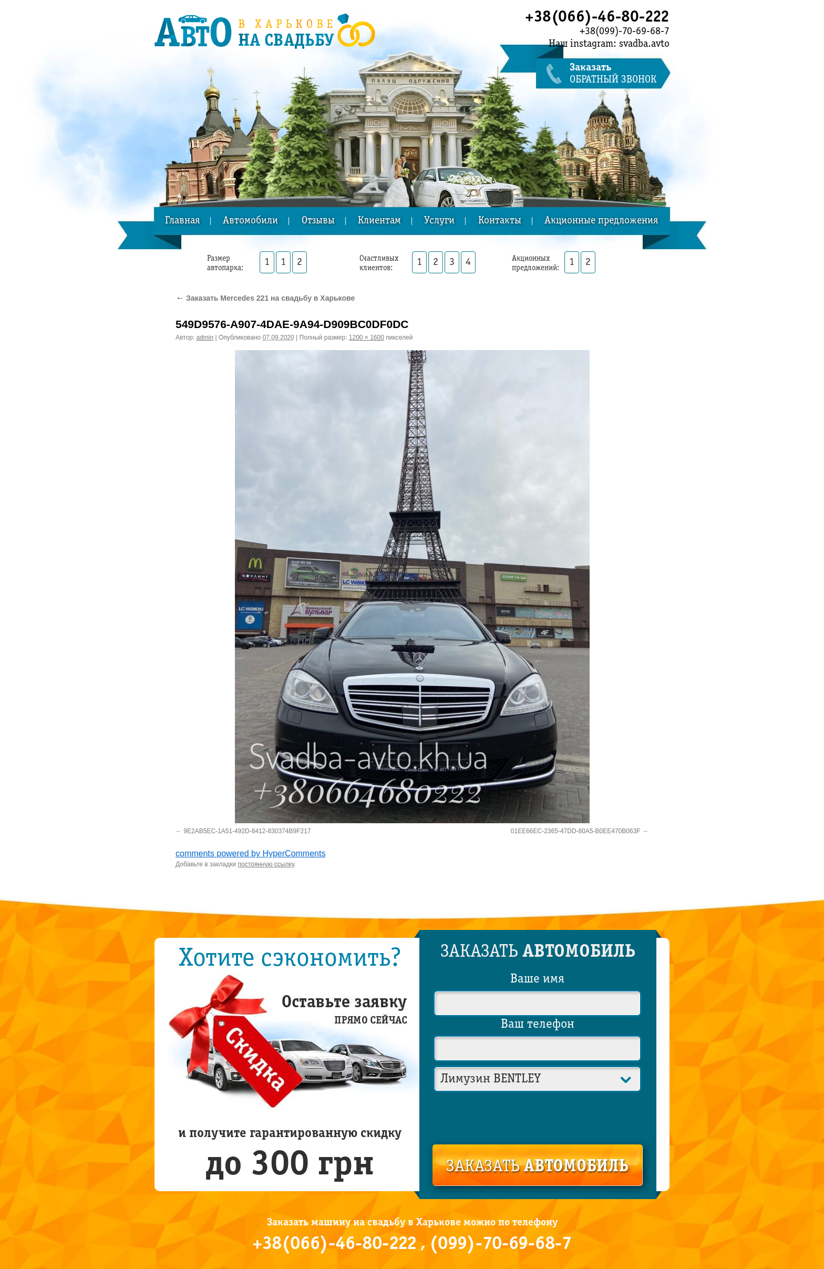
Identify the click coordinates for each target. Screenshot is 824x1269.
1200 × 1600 (366, 337)
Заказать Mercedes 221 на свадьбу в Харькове (265, 298)
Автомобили (250, 221)
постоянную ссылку (266, 864)
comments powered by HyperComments (250, 853)
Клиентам (379, 221)
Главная (182, 221)
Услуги (439, 221)
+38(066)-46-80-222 (597, 17)
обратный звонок (620, 74)
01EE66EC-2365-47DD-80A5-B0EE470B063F (576, 831)
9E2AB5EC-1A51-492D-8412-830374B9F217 (247, 831)
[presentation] (538, 1116)
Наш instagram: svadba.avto (609, 44)
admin (205, 337)
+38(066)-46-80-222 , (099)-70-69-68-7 (412, 1244)
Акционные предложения (601, 221)
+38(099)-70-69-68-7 (625, 31)
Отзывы (318, 221)
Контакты (499, 221)
